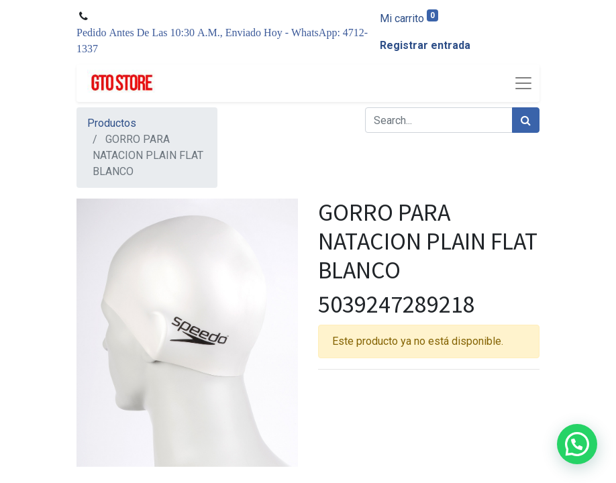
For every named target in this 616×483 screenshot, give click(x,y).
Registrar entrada (425, 45)
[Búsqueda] (526, 120)
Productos (111, 123)
